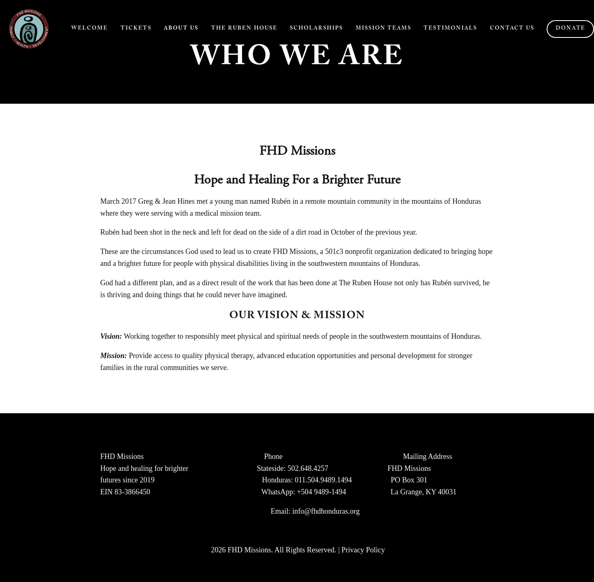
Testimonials (450, 28)
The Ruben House (244, 28)
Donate (570, 28)
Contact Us (512, 28)
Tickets (136, 28)
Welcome (89, 28)
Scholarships (316, 28)
